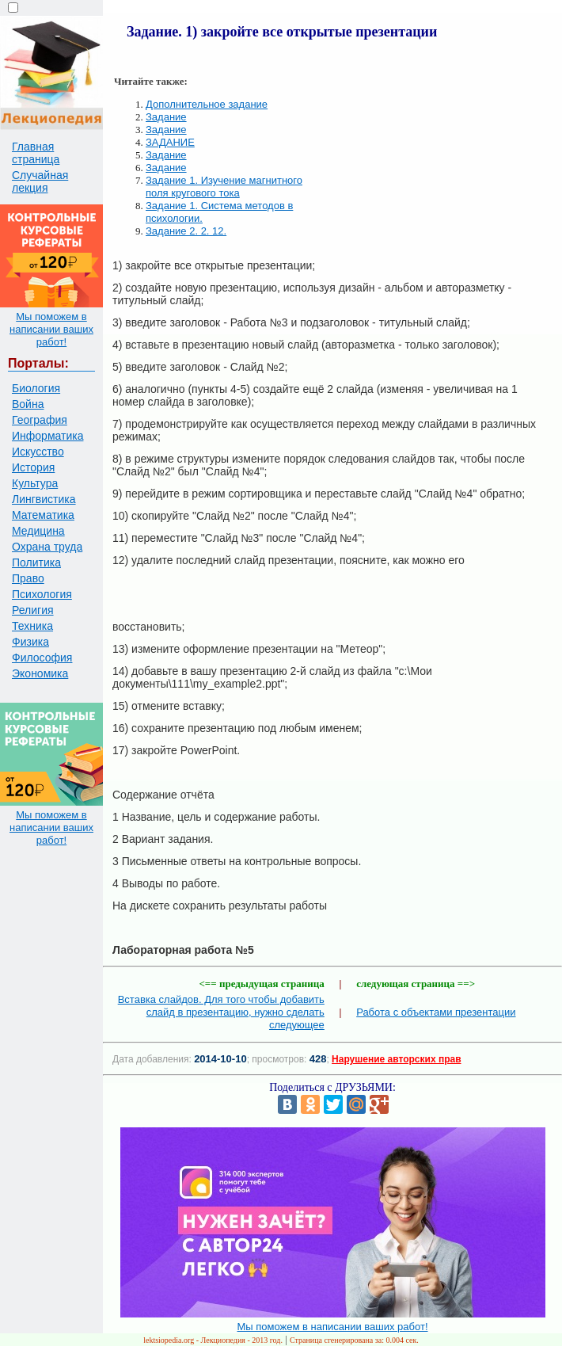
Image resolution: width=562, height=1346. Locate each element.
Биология (36, 388)
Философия (42, 657)
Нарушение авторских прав (396, 1059)
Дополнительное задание (207, 104)
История (33, 467)
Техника (32, 626)
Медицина (38, 530)
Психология (42, 594)
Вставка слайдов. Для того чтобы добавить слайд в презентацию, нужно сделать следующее (221, 1012)
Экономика (40, 673)
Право (28, 578)
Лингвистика (44, 499)
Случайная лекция (40, 181)
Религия (33, 610)
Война (28, 404)
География (39, 420)
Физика (30, 641)
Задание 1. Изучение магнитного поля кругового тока (224, 186)
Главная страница (35, 153)
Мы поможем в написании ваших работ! (51, 329)
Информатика (47, 435)
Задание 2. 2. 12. (186, 231)
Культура (35, 483)
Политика (36, 562)
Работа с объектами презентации (435, 1012)
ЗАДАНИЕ (170, 142)
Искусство (38, 451)
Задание (166, 117)
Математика (43, 515)
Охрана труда (47, 546)
